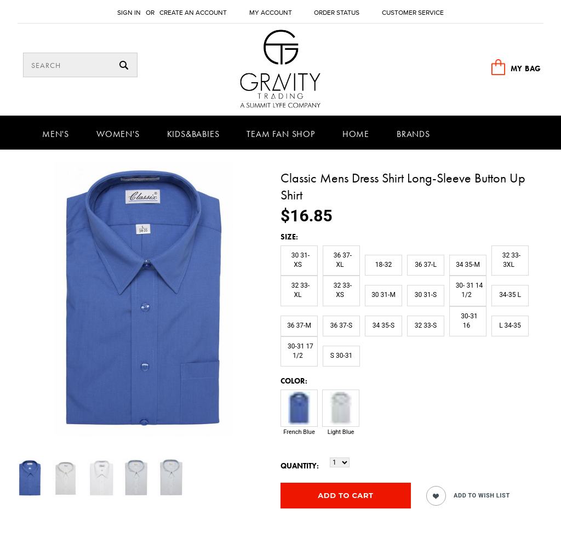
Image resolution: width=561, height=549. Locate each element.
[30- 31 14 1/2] (467, 291)
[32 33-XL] (299, 291)
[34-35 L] (510, 295)
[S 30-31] (341, 356)
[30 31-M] (383, 295)
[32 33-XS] (341, 291)
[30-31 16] (467, 321)
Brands (413, 134)
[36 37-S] (341, 326)
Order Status (336, 13)
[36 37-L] (425, 265)
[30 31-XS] (299, 260)
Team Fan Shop (280, 134)
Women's (118, 134)
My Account (270, 13)
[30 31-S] (425, 295)
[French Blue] (299, 418)
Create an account (193, 13)
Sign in (129, 13)
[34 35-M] (467, 265)
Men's (55, 134)
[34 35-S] (383, 326)
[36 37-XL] (341, 260)
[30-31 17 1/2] (299, 351)
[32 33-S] (425, 326)
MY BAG (526, 68)
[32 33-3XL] (510, 260)
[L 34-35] (510, 326)
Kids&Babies (193, 134)
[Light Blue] (340, 418)
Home (355, 134)
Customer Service (413, 13)
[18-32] (383, 265)
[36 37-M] (299, 326)
